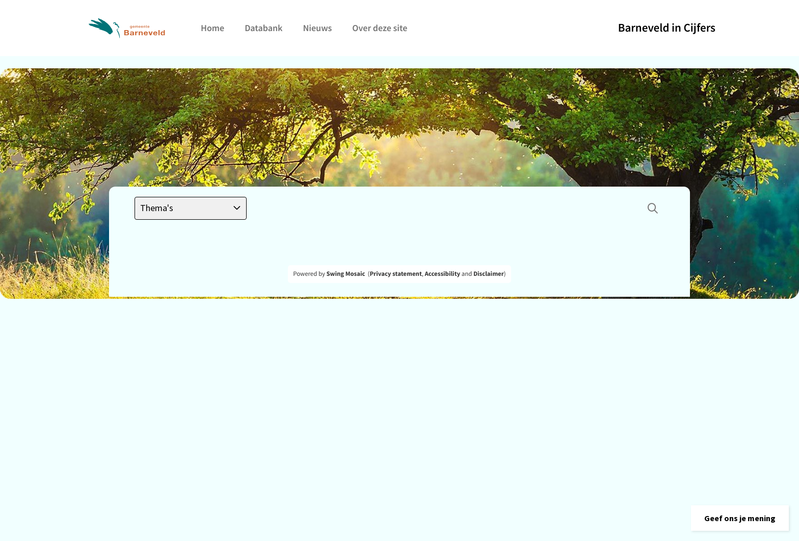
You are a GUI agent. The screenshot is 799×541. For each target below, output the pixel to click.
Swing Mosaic (345, 274)
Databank (263, 28)
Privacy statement (395, 274)
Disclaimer (488, 274)
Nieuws (317, 28)
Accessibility (443, 274)
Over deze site (379, 28)
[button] (740, 518)
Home (212, 28)
